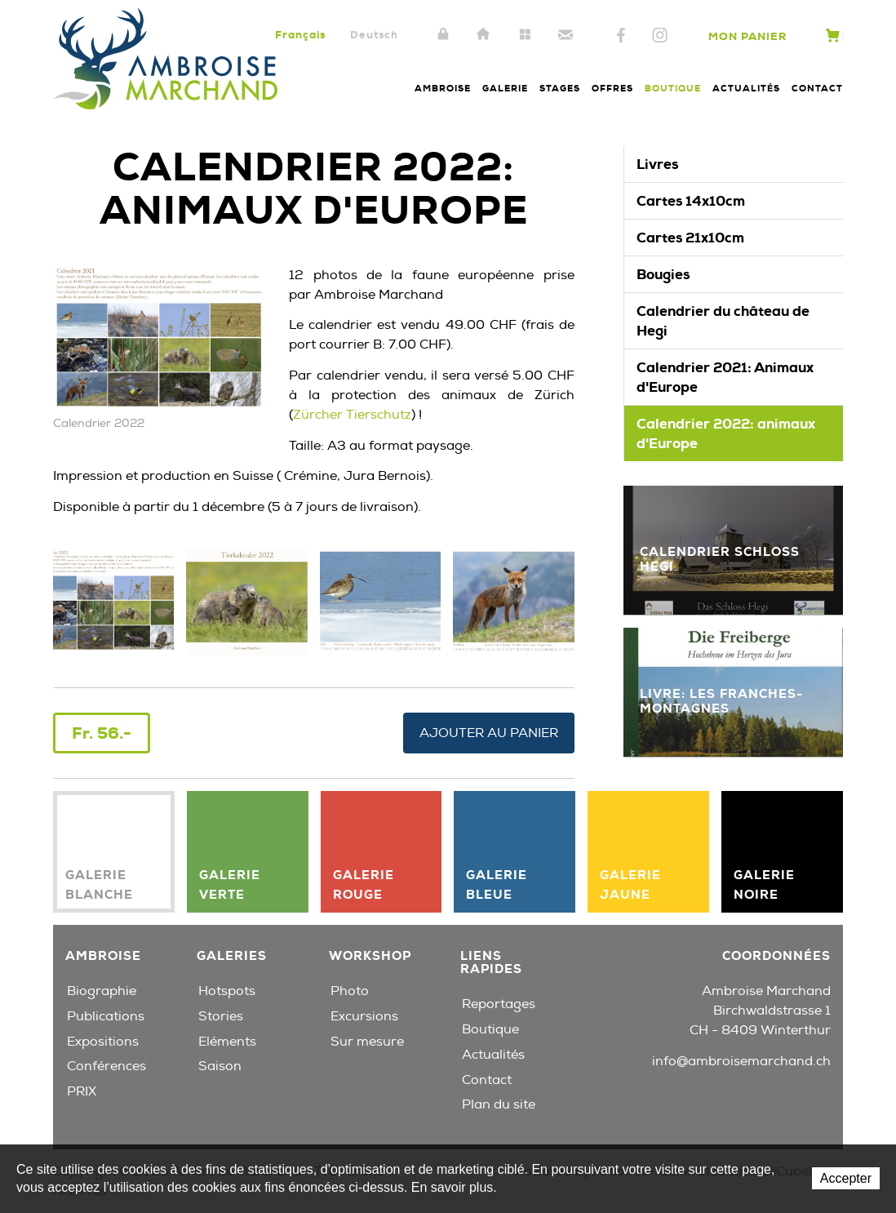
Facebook (621, 36)
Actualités (746, 88)
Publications (105, 1016)
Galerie (505, 88)
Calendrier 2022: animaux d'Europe (726, 433)
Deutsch (374, 35)
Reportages (498, 1004)
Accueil (484, 35)
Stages (559, 88)
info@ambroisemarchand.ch (741, 1061)
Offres (612, 88)
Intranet (443, 35)
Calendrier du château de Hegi (723, 321)
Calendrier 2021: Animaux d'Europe (725, 377)
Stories (220, 1016)
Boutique (673, 88)
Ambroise (443, 88)
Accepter (846, 1178)
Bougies (663, 274)
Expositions (103, 1041)
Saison (220, 1066)
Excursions (364, 1016)
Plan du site (525, 35)
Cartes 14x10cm (691, 201)
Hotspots (226, 991)
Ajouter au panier (488, 733)
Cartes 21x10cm (690, 238)
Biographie (101, 991)
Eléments (227, 1041)
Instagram (660, 36)
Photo (349, 991)
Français (300, 35)
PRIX (81, 1091)
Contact (565, 35)
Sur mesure (367, 1041)
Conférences (106, 1066)
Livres (657, 164)
